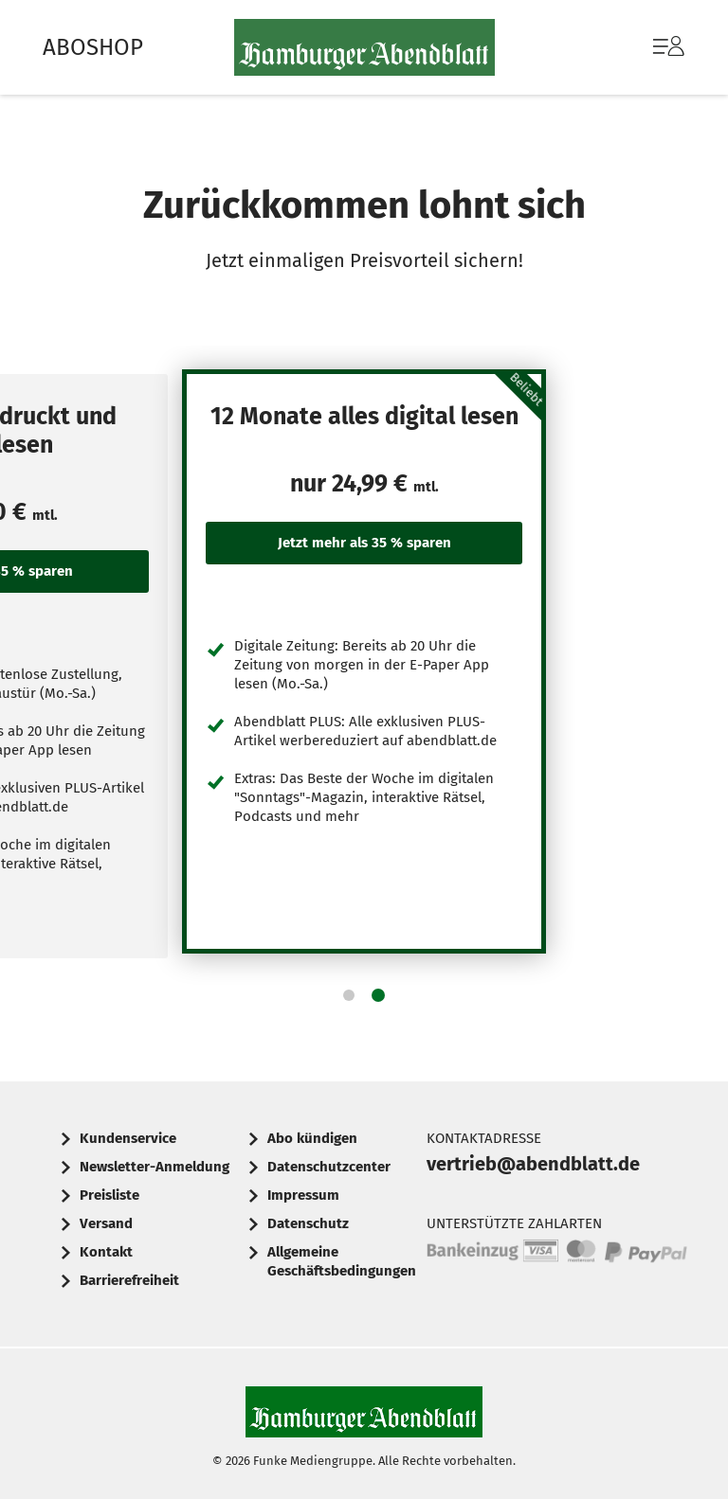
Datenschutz (308, 1223)
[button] (349, 995)
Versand (106, 1223)
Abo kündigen (312, 1138)
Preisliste (109, 1195)
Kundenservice (128, 1138)
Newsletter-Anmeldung (154, 1166)
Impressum (303, 1195)
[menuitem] (649, 47)
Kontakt (106, 1251)
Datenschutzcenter (329, 1166)
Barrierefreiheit (129, 1280)
